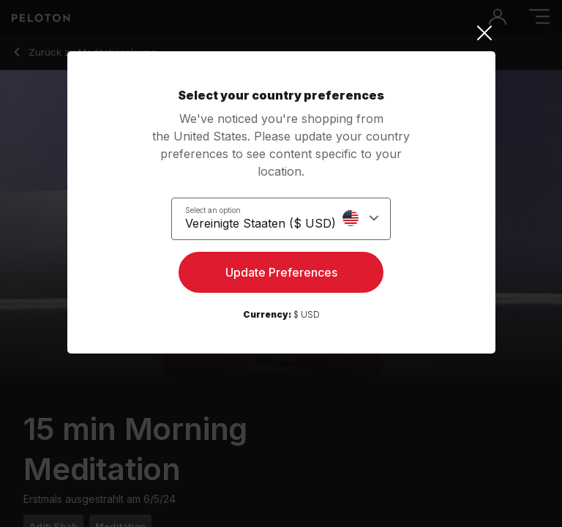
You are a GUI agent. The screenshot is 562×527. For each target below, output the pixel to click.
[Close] (281, 33)
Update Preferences (281, 272)
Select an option (213, 210)
